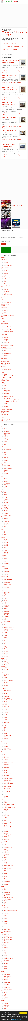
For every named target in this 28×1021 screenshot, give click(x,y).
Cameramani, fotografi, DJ (13, 400)
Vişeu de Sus (7, 788)
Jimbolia (6, 953)
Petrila (5, 720)
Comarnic (6, 854)
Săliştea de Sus (7, 775)
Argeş (9, 34)
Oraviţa (6, 586)
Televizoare (7, 332)
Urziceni (6, 740)
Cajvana (6, 908)
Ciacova (6, 947)
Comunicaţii (4, 318)
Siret (5, 925)
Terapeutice (7, 408)
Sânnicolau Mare (8, 958)
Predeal (6, 545)
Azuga (5, 844)
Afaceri (3, 257)
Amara (5, 730)
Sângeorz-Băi (7, 515)
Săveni (5, 526)
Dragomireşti (7, 773)
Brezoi (5, 981)
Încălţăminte (4, 357)
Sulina (5, 968)
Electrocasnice (7, 328)
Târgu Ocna (7, 489)
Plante (2, 382)
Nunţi (5, 341)
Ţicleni (5, 684)
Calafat (5, 650)
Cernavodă (6, 605)
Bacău (2, 476)
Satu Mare (3, 875)
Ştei (5, 504)
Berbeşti (6, 979)
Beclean (6, 510)
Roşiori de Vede (8, 937)
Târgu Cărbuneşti (8, 680)
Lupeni (5, 717)
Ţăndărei (6, 738)
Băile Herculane (8, 579)
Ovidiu (5, 619)
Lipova (5, 454)
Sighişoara (6, 810)
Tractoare (6, 264)
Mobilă (3, 371)
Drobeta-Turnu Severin (10, 793)
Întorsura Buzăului (9, 627)
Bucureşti (3, 555)
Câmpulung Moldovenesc (10, 910)
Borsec (5, 693)
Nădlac (5, 456)
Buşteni (6, 851)
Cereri (3, 57)
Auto (2, 286)
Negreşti (6, 997)
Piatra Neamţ (7, 822)
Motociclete (7, 374)
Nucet (5, 497)
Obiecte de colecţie (6, 377)
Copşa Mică (7, 892)
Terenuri (6, 355)
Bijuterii (3, 305)
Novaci (5, 677)
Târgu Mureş (7, 814)
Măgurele (6, 757)
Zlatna (5, 444)
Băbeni (5, 973)
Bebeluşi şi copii (5, 304)
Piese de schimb (8, 294)
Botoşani (3, 517)
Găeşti (5, 635)
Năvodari (6, 616)
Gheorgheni (7, 696)
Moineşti (6, 484)
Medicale (6, 32)
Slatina (5, 841)
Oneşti (5, 486)
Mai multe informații (16, 1019)
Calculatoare (4, 307)
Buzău (2, 557)
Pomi (5, 385)
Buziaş (5, 945)
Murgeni (6, 995)
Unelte (2, 417)
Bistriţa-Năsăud (5, 509)
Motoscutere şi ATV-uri (10, 376)
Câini (5, 278)
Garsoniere (6, 352)
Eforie (5, 608)
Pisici (5, 283)
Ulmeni (6, 785)
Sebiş (5, 462)
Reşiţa (5, 589)
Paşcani (6, 746)
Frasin (5, 915)
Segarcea (6, 656)
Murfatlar (6, 614)
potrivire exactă (5, 241)
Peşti (5, 281)
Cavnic (5, 772)
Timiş (2, 944)
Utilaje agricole (8, 265)
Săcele (5, 550)
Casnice (6, 392)
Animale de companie (6, 277)
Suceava (3, 905)
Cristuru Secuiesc (8, 695)
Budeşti (6, 568)
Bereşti (5, 659)
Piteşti (22, 46)
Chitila (5, 756)
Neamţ (3, 819)
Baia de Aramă (7, 791)
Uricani (6, 725)
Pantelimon (7, 761)
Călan (5, 709)
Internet (6, 310)
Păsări (5, 280)
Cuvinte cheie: (4, 233)
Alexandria (6, 934)
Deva (5, 711)
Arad (2, 446)
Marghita (6, 496)
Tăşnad (6, 884)
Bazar (2, 299)
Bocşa (5, 581)
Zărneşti (6, 553)
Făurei (5, 533)
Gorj (2, 672)
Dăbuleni (6, 653)
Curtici (5, 451)
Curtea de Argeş (7, 46)
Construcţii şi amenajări (7, 320)
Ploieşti (5, 857)
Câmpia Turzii (7, 592)
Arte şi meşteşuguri (6, 285)
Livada (5, 880)
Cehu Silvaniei (7, 868)
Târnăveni (6, 815)
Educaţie (3, 324)
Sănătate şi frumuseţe (6, 409)
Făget (5, 950)
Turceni (6, 687)
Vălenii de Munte (8, 865)
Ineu (5, 452)
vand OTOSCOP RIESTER (10, 117)
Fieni (5, 634)
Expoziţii (6, 339)
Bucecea (6, 520)
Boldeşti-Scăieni (8, 847)
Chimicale (3, 317)
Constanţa (3, 602)
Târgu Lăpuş (7, 782)
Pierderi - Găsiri (5, 380)
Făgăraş (6, 542)
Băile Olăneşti (7, 976)
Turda (5, 600)
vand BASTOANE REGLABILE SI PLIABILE (9, 88)
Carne (5, 270)
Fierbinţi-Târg (7, 735)
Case (5, 350)
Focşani (6, 1003)
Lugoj (5, 955)
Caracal (6, 831)
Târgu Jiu (6, 682)
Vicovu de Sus (7, 931)
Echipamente (20, 32)
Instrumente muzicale (6, 360)
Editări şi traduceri (8, 396)
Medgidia (6, 613)
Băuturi (3, 297)
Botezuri (6, 337)
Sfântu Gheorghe (8, 629)
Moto (2, 372)
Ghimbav (6, 544)
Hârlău (5, 743)
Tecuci (5, 664)
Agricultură (4, 259)
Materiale (3, 364)
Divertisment (4, 323)
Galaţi (2, 658)
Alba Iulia (6, 431)
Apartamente (7, 348)
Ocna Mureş (7, 439)
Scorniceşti (6, 839)
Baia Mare (6, 767)
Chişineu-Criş (7, 449)
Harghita (3, 688)
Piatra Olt (6, 836)
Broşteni (6, 907)
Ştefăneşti (6, 49)
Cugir (5, 438)
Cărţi (2, 313)
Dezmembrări (7, 291)
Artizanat (6, 301)
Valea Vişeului (7, 786)
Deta (5, 949)
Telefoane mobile (8, 331)
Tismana (6, 685)
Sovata (5, 812)
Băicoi (5, 846)
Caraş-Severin (4, 576)
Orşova (5, 794)
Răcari (5, 640)
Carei (5, 878)
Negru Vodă (7, 618)
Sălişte (5, 900)
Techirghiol (7, 621)
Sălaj (2, 867)
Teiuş (5, 443)
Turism (3, 416)
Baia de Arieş (7, 433)
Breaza (5, 849)
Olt (2, 828)
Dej (4, 595)
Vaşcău (5, 507)
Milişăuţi (6, 920)
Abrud (5, 428)
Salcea (5, 923)
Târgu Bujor (7, 663)
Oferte (6, 57)
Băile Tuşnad (7, 690)
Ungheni (6, 817)
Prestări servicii (5, 387)
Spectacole (6, 342)
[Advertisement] (14, 17)
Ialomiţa (3, 729)
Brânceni (6, 936)
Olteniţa (6, 574)
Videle (5, 941)
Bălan (5, 692)
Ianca (5, 534)
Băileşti (6, 647)
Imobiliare (3, 347)
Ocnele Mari (7, 987)
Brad (5, 708)
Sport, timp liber (5, 411)
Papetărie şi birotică (6, 379)
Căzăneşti (6, 732)
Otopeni (6, 759)
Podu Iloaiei (7, 748)
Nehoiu (6, 560)
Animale (6, 261)
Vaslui (2, 990)
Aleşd (5, 492)
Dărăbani (6, 521)
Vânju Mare (7, 798)
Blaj (5, 435)
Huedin (6, 598)
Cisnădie (6, 891)
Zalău (5, 873)
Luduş (5, 802)
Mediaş (6, 896)
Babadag (6, 963)
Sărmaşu (6, 809)
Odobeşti (6, 1006)
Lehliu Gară (7, 573)
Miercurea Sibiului (8, 897)
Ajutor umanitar (5, 267)
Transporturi (4, 414)
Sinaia (5, 860)
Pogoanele (6, 563)
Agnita (5, 888)
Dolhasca (6, 912)
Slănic (5, 862)
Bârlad (5, 992)
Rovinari (6, 679)
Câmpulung (6, 43)
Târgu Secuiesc (8, 631)
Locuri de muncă (5, 363)
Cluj (2, 590)
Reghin (5, 806)
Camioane (6, 289)
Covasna (3, 623)
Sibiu (2, 886)
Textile (3, 413)
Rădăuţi (6, 921)
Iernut (5, 801)
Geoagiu (6, 712)
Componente (7, 309)
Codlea (5, 541)
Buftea (5, 754)
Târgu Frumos (7, 749)
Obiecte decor (7, 302)
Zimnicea (6, 942)
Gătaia (5, 952)
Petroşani (6, 722)
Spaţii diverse (7, 353)
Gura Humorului (8, 916)
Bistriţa (5, 512)
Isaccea (5, 965)
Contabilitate (7, 395)
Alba (2, 427)
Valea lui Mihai (8, 505)
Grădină (6, 262)
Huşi (5, 994)
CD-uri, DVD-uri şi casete (7, 315)
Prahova (3, 843)
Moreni (5, 637)
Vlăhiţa (5, 703)
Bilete (5, 336)
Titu (5, 643)
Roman (5, 823)
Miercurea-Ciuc (8, 698)
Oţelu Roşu (6, 587)
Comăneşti (6, 481)
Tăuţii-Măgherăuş (8, 783)
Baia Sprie (6, 769)
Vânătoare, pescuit (5, 419)
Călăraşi (3, 566)
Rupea (5, 549)
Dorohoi (6, 523)
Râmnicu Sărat (7, 565)
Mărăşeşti (6, 1005)
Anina (5, 578)
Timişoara (6, 960)
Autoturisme (7, 288)
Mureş (2, 799)
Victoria (6, 552)
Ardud (5, 876)
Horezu (5, 986)
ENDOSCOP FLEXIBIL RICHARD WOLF (9, 145)
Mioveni (16, 46)
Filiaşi (5, 655)
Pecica (5, 459)
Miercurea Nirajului (9, 804)
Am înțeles (23, 1013)
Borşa (5, 770)
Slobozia (6, 737)
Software (6, 312)
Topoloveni (14, 49)
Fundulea (6, 571)
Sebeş (5, 441)
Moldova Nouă (7, 584)
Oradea (6, 499)
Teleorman (4, 933)
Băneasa (6, 603)
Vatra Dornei (7, 929)
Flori (5, 383)
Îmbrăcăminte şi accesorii (7, 345)
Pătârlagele (7, 561)
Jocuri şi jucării (5, 361)
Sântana (6, 460)
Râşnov (5, 547)
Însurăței (6, 536)
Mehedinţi (3, 790)
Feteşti (5, 733)
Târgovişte (6, 642)
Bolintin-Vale (7, 667)
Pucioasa (6, 639)
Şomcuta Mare (7, 780)
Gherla (5, 597)
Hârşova (6, 610)
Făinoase (6, 273)
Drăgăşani (6, 984)
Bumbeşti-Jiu (7, 674)
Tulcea (3, 961)
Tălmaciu (6, 904)
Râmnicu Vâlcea (8, 989)
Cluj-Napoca (7, 594)
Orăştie (5, 719)
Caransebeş (7, 582)
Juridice (6, 405)
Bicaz (5, 820)
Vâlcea (2, 971)
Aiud (5, 430)
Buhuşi (5, 480)
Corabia (6, 833)
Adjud (5, 1002)
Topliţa (5, 701)
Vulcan (5, 727)
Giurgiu (3, 666)
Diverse (3, 321)
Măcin (5, 966)
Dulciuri (6, 272)
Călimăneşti (7, 982)
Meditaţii (6, 406)
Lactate (5, 275)
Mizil (5, 855)
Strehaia (6, 796)
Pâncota (6, 457)
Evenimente (4, 334)
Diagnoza (6, 293)
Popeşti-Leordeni (8, 762)
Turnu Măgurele (8, 939)
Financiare (6, 403)
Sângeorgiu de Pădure (9, 807)
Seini (5, 777)
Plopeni (6, 859)
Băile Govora (7, 974)
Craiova (6, 651)
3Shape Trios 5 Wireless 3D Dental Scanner (10, 61)
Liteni (5, 918)
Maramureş (4, 766)
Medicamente (7, 369)
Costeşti (14, 43)
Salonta (6, 502)
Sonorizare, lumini (11, 401)
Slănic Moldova (8, 488)
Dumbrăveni (7, 894)
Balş (5, 830)
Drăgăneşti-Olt (7, 835)
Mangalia (6, 611)
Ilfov (2, 751)
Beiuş (5, 494)
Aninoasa (6, 706)
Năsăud (6, 513)
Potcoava (6, 838)
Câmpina (6, 852)
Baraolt (6, 624)
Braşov (3, 537)
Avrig (5, 889)
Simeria (6, 724)
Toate (10, 57)
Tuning (6, 296)
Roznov (5, 825)
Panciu (5, 1008)
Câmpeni (6, 436)
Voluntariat (4, 420)
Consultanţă (7, 393)
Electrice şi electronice (6, 326)
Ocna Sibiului (7, 899)
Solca (5, 926)
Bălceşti (6, 978)
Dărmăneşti (7, 483)
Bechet (5, 648)
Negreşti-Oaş (7, 881)
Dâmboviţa (4, 632)
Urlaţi (5, 863)
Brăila (2, 529)
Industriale (4, 358)
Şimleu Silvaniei (8, 872)
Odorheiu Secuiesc (8, 700)
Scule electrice (7, 329)
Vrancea (3, 1000)
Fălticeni (6, 913)
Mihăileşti (6, 671)
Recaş (5, 957)
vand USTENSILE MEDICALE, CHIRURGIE (9, 103)
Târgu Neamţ (7, 827)
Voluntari (6, 764)
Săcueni (6, 500)
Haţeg (5, 714)
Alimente (3, 269)
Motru (5, 675)
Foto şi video (4, 344)
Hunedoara (4, 704)
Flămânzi (6, 525)
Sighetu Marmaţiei (8, 778)
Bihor (2, 491)
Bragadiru (6, 753)
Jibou (5, 870)
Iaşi (2, 741)
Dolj (2, 645)
